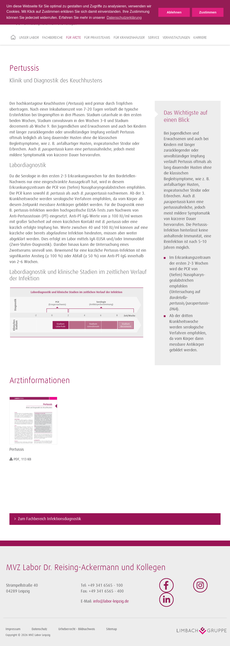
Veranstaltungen (176, 37)
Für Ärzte (73, 37)
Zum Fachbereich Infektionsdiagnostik (49, 519)
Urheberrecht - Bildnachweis (76, 629)
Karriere (200, 37)
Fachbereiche (52, 37)
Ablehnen (174, 12)
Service (153, 37)
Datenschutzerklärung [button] (124, 17)
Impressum (13, 629)
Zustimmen (208, 12)
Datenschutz (39, 629)
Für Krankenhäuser (129, 37)
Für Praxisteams (97, 37)
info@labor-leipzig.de (111, 601)
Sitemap (111, 629)
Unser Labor (29, 37)
